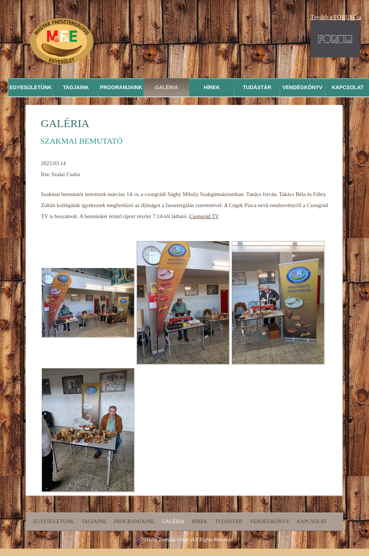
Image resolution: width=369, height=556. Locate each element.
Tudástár (257, 87)
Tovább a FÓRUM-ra (335, 17)
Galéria (166, 87)
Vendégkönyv (302, 87)
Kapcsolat (312, 521)
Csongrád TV (204, 216)
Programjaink (121, 87)
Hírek (212, 87)
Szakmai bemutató (81, 141)
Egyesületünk (30, 87)
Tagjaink (76, 87)
